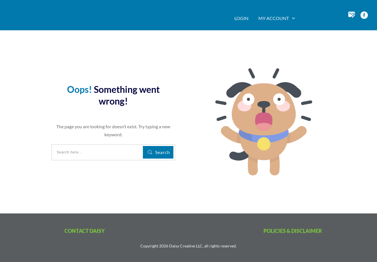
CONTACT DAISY (84, 231)
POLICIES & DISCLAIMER (293, 231)
